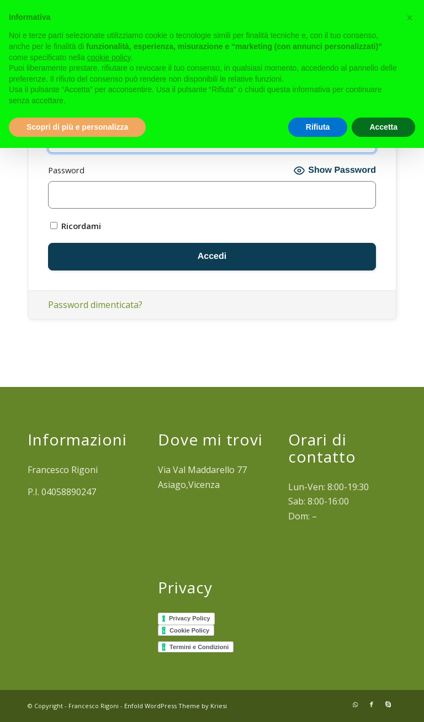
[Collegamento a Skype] (388, 704)
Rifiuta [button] (318, 127)
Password (66, 170)
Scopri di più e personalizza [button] (77, 127)
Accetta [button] (383, 127)
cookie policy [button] (109, 57)
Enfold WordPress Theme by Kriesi (175, 706)
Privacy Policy (189, 618)
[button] (409, 17)
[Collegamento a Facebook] (371, 704)
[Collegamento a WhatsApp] (355, 704)
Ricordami (75, 225)
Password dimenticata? (95, 305)
